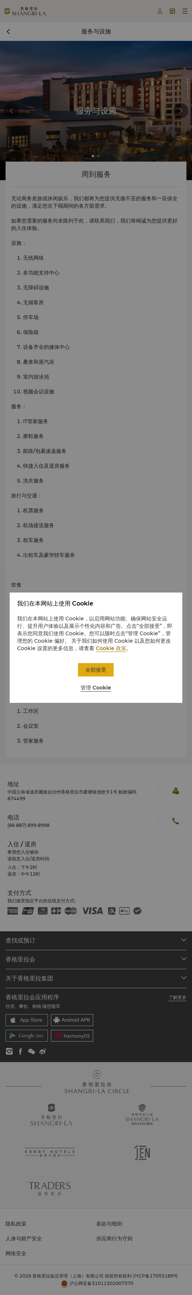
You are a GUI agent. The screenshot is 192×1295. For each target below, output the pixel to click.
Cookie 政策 (111, 648)
